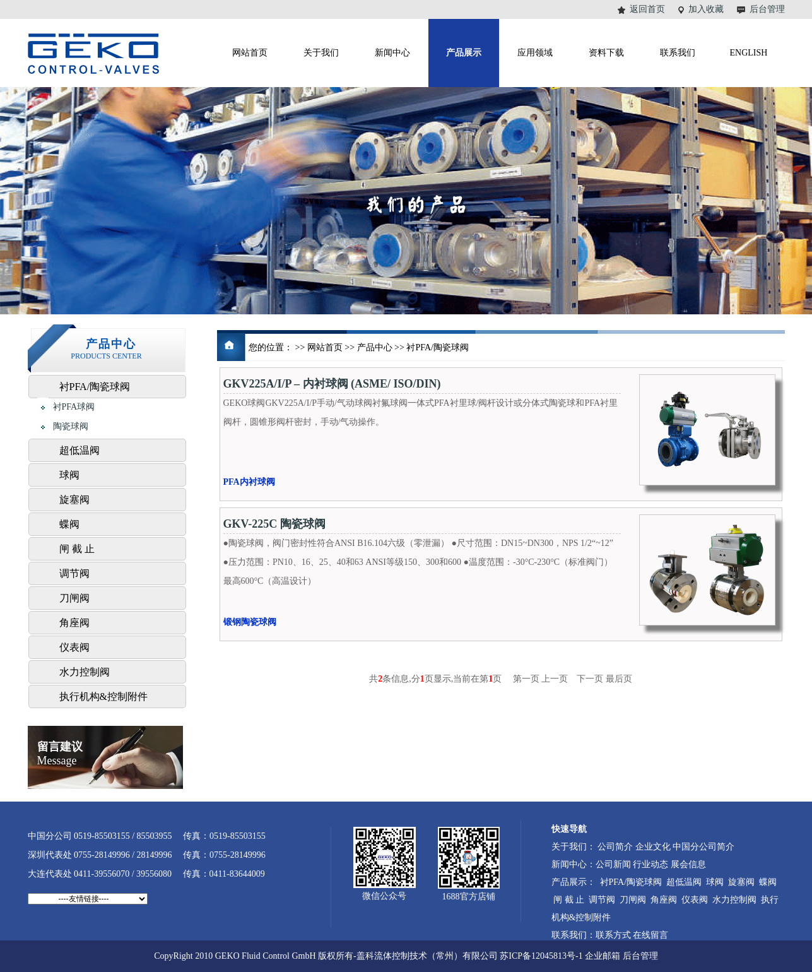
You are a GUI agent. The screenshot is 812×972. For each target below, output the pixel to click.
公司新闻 (613, 864)
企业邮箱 (602, 956)
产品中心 (374, 347)
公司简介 (615, 846)
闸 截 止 (77, 548)
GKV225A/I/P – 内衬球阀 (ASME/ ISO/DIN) (332, 383)
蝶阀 (69, 524)
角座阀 (74, 622)
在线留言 (650, 935)
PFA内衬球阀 (249, 482)
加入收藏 (706, 9)
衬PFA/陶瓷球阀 (95, 386)
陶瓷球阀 (62, 427)
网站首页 (325, 347)
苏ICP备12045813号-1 (541, 956)
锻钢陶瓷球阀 (249, 622)
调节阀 (74, 573)
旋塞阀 (74, 499)
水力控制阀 (84, 672)
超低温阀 (79, 450)
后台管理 (767, 9)
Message (60, 753)
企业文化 (653, 846)
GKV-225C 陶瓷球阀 (274, 524)
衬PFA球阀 (66, 407)
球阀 (69, 475)
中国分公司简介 (703, 846)
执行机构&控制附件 (103, 696)
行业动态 (650, 864)
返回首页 (647, 9)
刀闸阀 (74, 598)
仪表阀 (74, 647)
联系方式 (613, 935)
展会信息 (688, 864)
